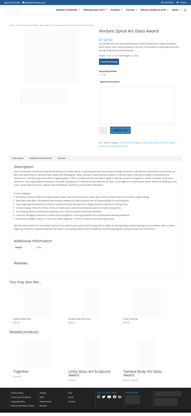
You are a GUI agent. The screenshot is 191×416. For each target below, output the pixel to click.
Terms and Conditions (21, 397)
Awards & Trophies (30, 25)
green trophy (112, 146)
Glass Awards (45, 25)
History (43, 392)
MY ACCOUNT (167, 2)
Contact (71, 401)
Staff (42, 397)
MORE (175, 10)
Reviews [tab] (62, 158)
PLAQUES (115, 10)
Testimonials (45, 401)
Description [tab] (18, 158)
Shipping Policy (18, 401)
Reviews (43, 405)
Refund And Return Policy (22, 405)
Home (12, 25)
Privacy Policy (17, 392)
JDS (126, 146)
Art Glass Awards (59, 25)
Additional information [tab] (41, 158)
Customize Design (109, 61)
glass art (159, 142)
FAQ (70, 392)
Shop (18, 25)
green (166, 142)
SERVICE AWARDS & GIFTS (153, 10)
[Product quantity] (103, 131)
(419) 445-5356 (13, 2)
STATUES (130, 10)
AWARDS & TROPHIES (66, 10)
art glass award (147, 142)
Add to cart (120, 130)
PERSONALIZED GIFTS (94, 10)
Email (70, 397)
